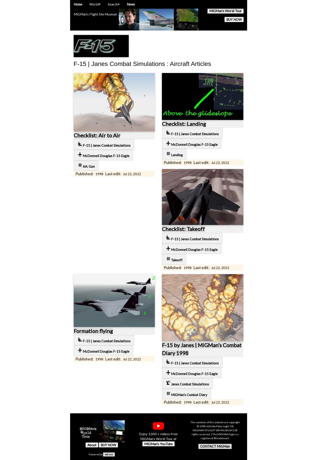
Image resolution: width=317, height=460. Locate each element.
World (95, 4)
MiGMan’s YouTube (158, 444)
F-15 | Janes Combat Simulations (104, 144)
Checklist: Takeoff (183, 229)
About (91, 445)
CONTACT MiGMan (215, 446)
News (131, 4)
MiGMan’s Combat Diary (186, 394)
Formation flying (93, 331)
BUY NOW (234, 19)
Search (114, 4)
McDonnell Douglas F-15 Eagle (103, 155)
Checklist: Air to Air (97, 135)
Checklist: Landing (184, 124)
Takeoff (174, 259)
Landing (174, 154)
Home (78, 4)
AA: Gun (86, 165)
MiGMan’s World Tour (225, 11)
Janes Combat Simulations (187, 383)
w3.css (109, 454)
